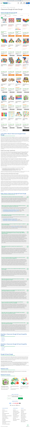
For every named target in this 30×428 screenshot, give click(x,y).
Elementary (2, 337)
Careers (3, 412)
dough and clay (18, 365)
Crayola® (25, 153)
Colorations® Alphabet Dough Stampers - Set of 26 (9, 211)
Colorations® (21, 153)
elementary (19, 152)
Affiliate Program (23, 415)
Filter (5, 15)
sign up (20, 398)
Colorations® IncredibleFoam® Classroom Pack (7, 365)
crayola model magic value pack (16, 371)
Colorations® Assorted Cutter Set (15, 386)
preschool (12, 152)
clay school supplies (23, 371)
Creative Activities (23, 419)
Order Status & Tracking (16, 412)
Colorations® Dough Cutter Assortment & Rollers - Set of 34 (10, 168)
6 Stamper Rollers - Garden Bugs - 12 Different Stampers (10, 219)
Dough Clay (8, 7)
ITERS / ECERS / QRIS (23, 413)
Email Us (19, 405)
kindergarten (15, 152)
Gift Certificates (15, 414)
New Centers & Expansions (24, 420)
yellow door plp (10, 371)
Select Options (4, 55)
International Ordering (16, 415)
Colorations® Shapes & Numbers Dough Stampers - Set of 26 (10, 169)
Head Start (22, 412)
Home (1, 7)
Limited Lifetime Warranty (5, 413)
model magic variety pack (4, 371)
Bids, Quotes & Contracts (16, 419)
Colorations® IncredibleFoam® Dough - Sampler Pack (20, 362)
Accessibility (3, 420)
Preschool (2, 341)
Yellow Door (17, 153)
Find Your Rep (15, 420)
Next (26, 130)
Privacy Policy (4, 414)
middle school (24, 152)
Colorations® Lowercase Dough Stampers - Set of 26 (5, 386)
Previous (4, 130)
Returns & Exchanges (15, 413)
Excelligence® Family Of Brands (6, 421)
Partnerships (4, 419)
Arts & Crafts (4, 7)
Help (18, 3)
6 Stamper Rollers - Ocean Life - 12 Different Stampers (10, 220)
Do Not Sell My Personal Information (7, 415)
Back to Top (27, 425)
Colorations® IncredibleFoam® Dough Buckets (19, 364)
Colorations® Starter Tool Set (24, 386)
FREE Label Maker (23, 421)
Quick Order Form (23, 414)
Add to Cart (12, 55)
